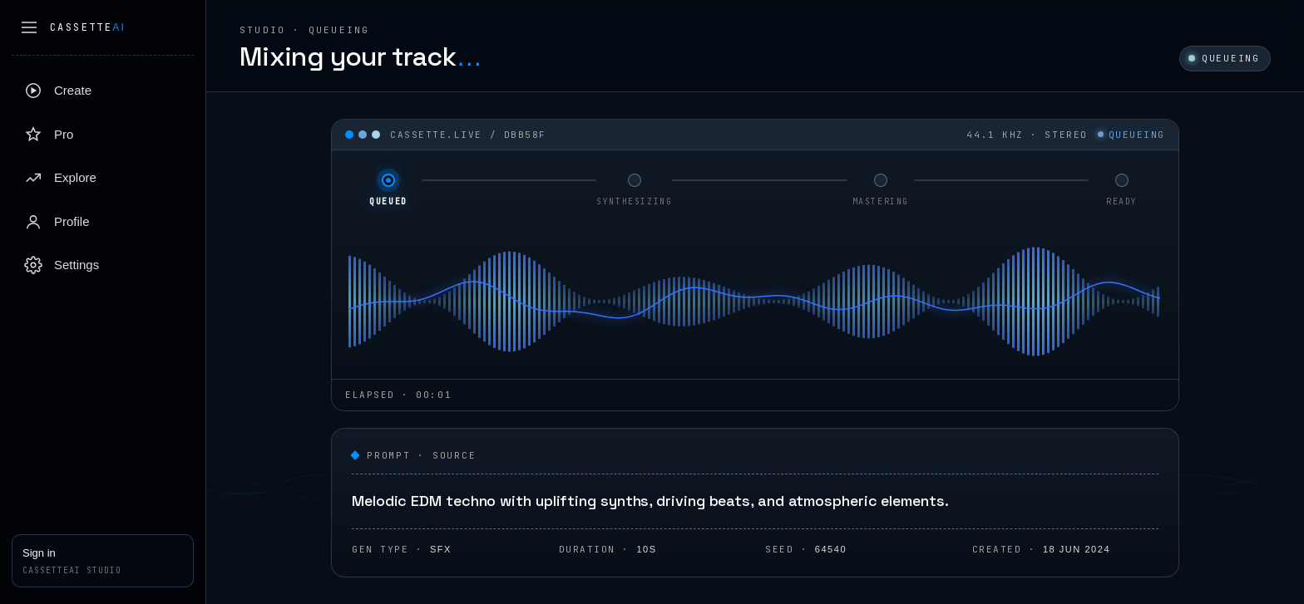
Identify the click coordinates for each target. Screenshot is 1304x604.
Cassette (88, 27)
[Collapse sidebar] (29, 27)
